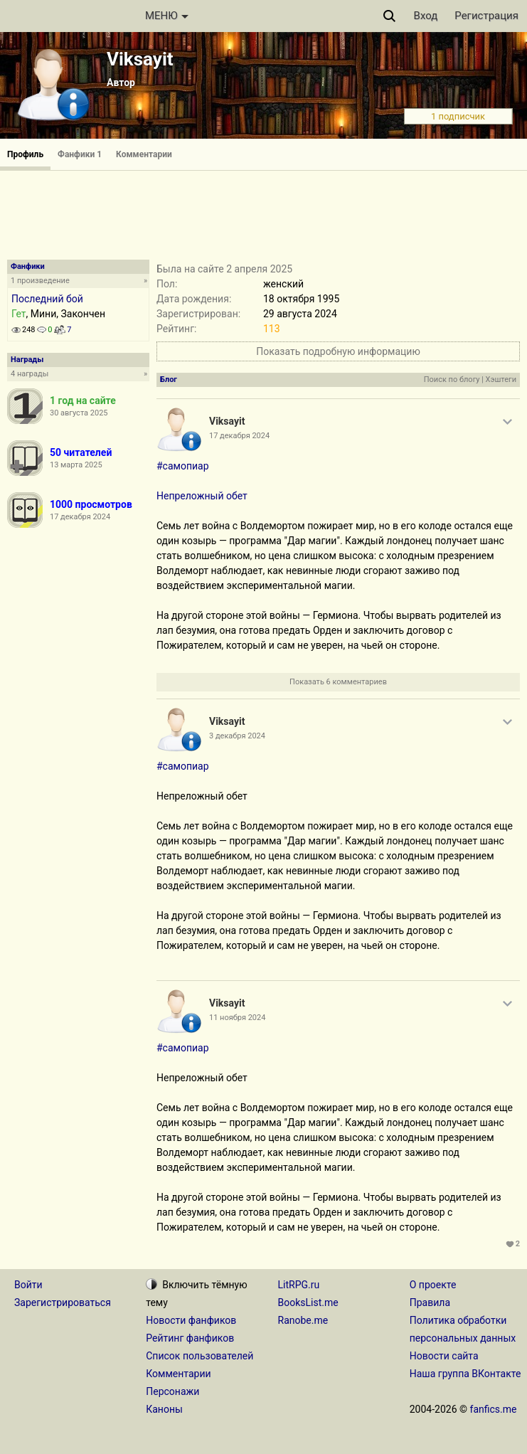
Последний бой (47, 298)
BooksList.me (308, 1302)
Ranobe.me (303, 1320)
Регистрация (486, 15)
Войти (28, 1284)
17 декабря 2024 (239, 435)
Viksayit (140, 59)
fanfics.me (493, 1409)
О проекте (433, 1284)
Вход (426, 15)
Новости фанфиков (191, 1320)
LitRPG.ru (299, 1284)
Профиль (25, 154)
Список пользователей (199, 1356)
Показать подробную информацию (338, 351)
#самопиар (182, 466)
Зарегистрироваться (62, 1302)
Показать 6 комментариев (338, 681)
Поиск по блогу (452, 379)
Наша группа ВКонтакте (465, 1373)
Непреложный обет (201, 496)
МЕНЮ (166, 15)
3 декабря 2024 (237, 736)
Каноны (164, 1409)
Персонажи (172, 1391)
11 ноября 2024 (237, 1017)
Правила (430, 1302)
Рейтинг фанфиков (190, 1338)
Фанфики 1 (80, 154)
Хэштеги (501, 379)
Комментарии (144, 154)
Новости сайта (444, 1356)
